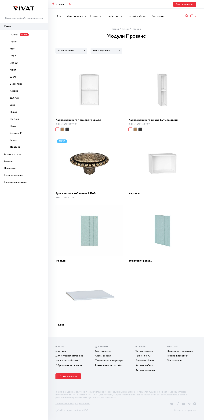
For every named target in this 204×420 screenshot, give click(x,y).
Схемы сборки (103, 356)
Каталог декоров (145, 370)
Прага (13, 126)
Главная (115, 29)
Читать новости (144, 351)
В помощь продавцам (15, 182)
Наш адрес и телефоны (180, 351)
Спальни (8, 161)
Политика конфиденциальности (72, 403)
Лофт (13, 70)
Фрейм (13, 42)
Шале (13, 77)
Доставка (60, 351)
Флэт (13, 56)
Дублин (14, 98)
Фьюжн (19, 35)
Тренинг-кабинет (144, 360)
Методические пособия (108, 365)
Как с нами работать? (67, 360)
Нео (12, 49)
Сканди (14, 63)
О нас (59, 16)
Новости (95, 16)
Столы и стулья (12, 154)
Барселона (16, 84)
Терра (13, 140)
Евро (12, 105)
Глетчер (14, 119)
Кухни (7, 26)
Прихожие (10, 168)
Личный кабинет (137, 16)
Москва (59, 4)
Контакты (158, 16)
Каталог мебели (144, 365)
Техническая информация (109, 360)
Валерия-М (16, 133)
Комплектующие (13, 175)
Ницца (13, 112)
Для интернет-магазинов (69, 356)
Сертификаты (103, 351)
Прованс (15, 147)
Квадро (14, 91)
